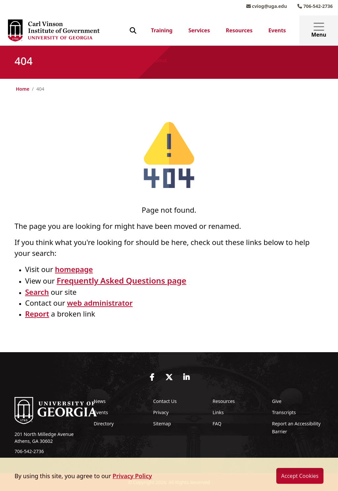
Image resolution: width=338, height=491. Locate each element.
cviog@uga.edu (266, 6)
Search (37, 292)
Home (22, 89)
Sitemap (162, 423)
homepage (74, 269)
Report (37, 314)
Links (218, 412)
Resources (239, 30)
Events (277, 30)
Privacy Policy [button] (132, 484)
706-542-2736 (315, 6)
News (100, 401)
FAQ (217, 423)
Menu (318, 30)
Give (277, 401)
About (159, 60)
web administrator (100, 303)
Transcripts (284, 412)
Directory (104, 423)
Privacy (161, 412)
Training (161, 30)
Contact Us (165, 401)
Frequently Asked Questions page (121, 280)
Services (199, 30)
